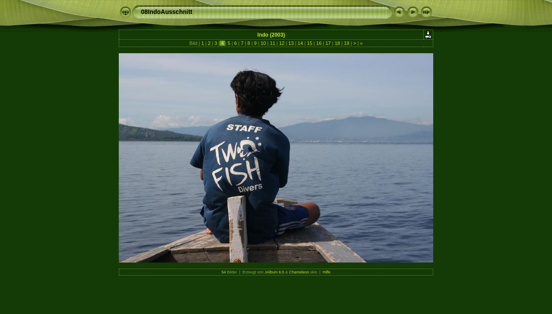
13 (291, 43)
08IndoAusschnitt (166, 11)
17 (328, 43)
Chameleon (299, 272)
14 (300, 43)
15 (310, 43)
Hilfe (327, 272)
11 (272, 43)
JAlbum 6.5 (274, 272)
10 (263, 43)
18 (337, 43)
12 (282, 43)
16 (319, 43)
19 (347, 43)
